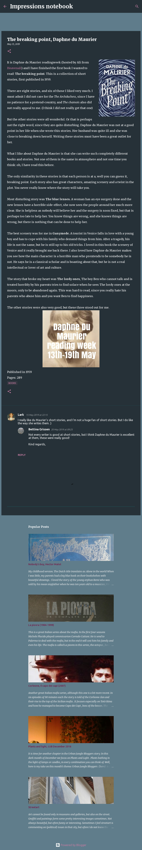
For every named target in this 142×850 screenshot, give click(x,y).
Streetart (33, 807)
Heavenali (14, 68)
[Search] (78, 6)
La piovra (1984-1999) (41, 625)
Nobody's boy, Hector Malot (44, 564)
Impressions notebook (41, 6)
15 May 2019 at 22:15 (37, 415)
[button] (9, 51)
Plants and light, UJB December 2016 (49, 746)
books (12, 383)
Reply (22, 454)
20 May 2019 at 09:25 (62, 429)
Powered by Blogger (71, 845)
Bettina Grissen (39, 429)
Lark (21, 414)
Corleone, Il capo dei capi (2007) (47, 685)
